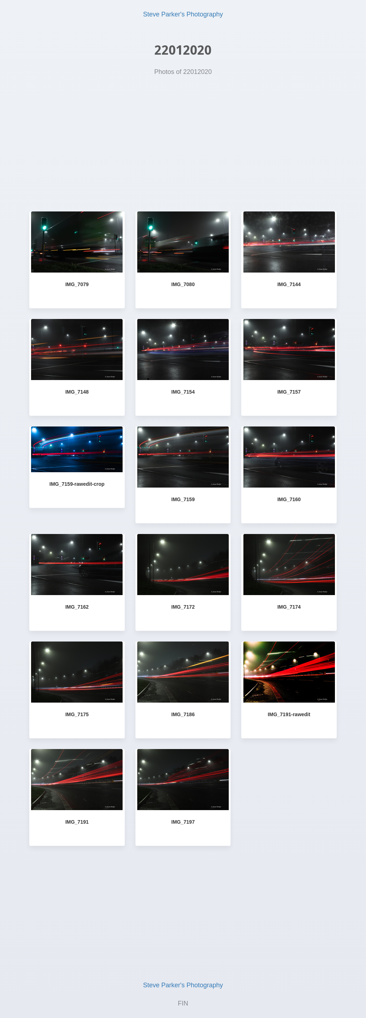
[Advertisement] (183, 136)
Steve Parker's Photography (183, 14)
